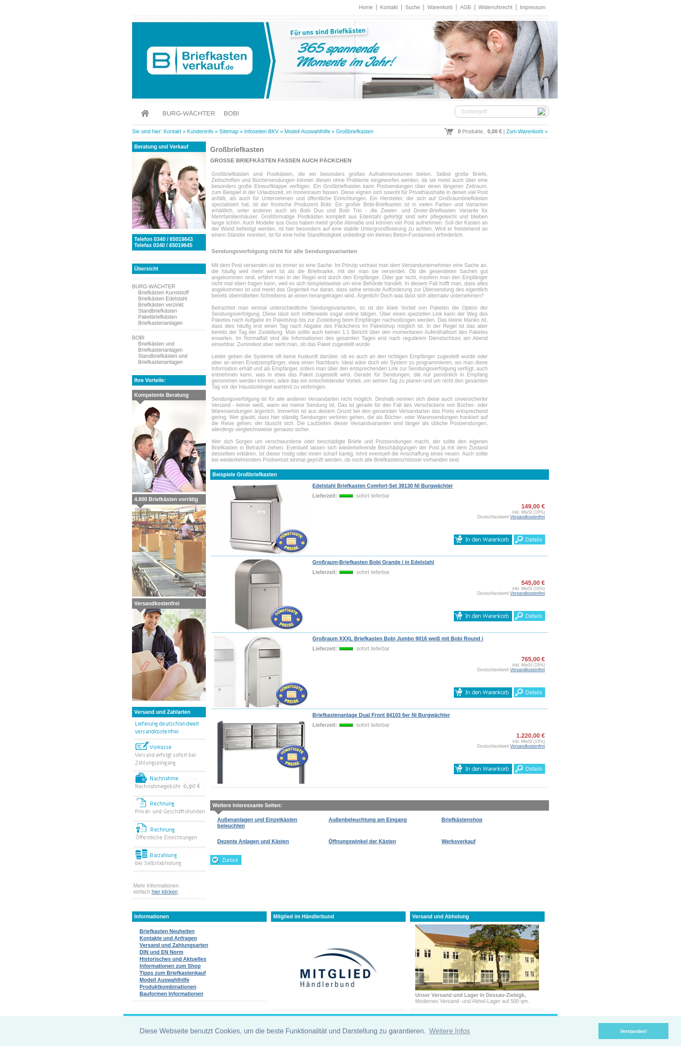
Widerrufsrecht (495, 7)
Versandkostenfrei (527, 517)
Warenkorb (440, 7)
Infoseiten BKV (261, 132)
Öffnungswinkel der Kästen (362, 841)
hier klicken (165, 892)
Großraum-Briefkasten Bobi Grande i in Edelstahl (373, 562)
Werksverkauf (459, 841)
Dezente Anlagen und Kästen (253, 841)
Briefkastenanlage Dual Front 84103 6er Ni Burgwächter (381, 715)
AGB (465, 7)
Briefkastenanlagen (160, 323)
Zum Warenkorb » (527, 132)
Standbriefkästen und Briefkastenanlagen (162, 359)
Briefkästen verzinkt (161, 305)
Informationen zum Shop (170, 966)
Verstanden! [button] (633, 1031)
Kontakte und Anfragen (168, 938)
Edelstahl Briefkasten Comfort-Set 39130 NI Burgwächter (382, 486)
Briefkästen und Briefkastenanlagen (160, 347)
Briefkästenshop (462, 820)
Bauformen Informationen (171, 994)
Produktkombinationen (167, 987)
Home (366, 7)
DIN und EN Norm (161, 952)
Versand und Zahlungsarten (173, 945)
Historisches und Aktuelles (172, 959)
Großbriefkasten (355, 132)
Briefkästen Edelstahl (162, 299)
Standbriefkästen (157, 311)
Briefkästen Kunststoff (163, 293)
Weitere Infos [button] (449, 1031)
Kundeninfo (200, 132)
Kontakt (389, 7)
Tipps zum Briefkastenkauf (172, 973)
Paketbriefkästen (157, 317)
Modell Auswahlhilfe (307, 132)
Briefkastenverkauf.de (340, 58)
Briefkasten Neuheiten (167, 931)
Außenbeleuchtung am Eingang (367, 820)
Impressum (532, 7)
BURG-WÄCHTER (188, 113)
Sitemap (228, 132)
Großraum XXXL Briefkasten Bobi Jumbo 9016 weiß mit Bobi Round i (397, 639)
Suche (412, 7)
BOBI (231, 113)
